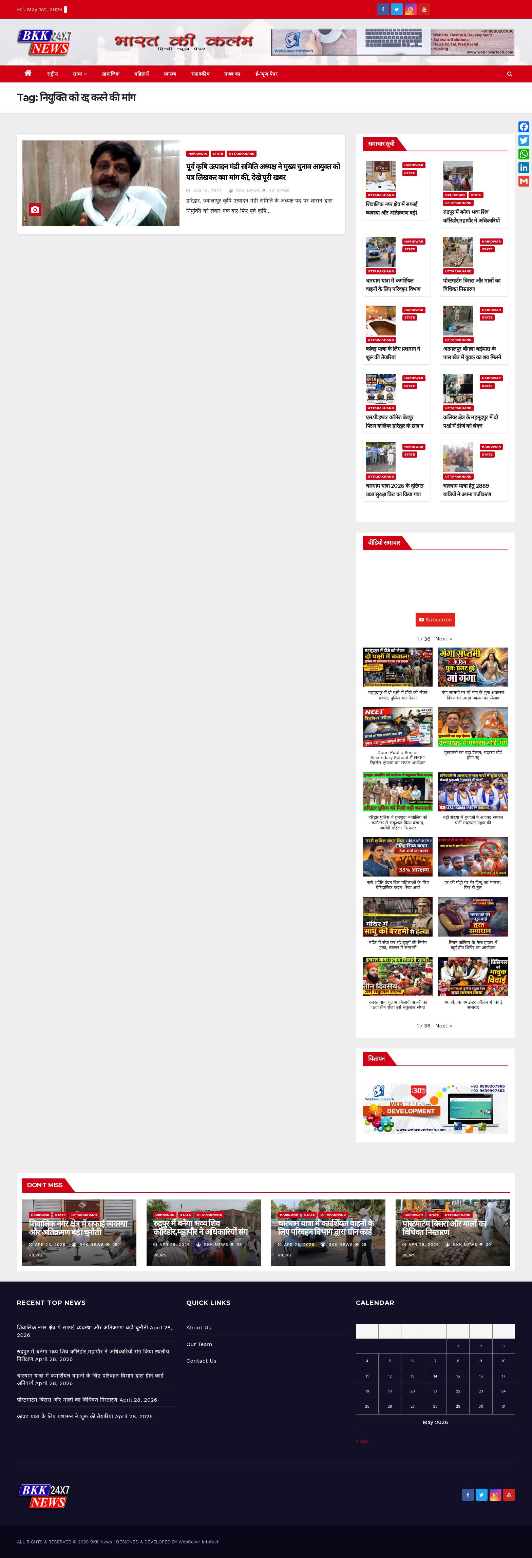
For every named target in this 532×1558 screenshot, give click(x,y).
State (218, 153)
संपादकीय (200, 74)
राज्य (80, 74)
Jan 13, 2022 (207, 190)
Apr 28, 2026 (50, 1244)
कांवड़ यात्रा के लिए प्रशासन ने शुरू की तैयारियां (65, 1416)
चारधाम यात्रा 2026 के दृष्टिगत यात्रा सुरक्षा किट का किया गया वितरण (394, 494)
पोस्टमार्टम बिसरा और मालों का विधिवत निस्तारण (444, 1228)
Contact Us (201, 1361)
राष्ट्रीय (52, 74)
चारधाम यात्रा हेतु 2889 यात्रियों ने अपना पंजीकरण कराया (467, 494)
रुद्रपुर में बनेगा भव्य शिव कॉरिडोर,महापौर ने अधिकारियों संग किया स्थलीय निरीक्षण (471, 220)
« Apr (362, 1441)
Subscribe (435, 619)
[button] (509, 74)
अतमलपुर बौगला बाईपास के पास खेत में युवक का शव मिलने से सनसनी (472, 357)
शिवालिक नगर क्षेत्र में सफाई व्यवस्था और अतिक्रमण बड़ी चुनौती (391, 213)
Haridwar (197, 153)
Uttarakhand (241, 153)
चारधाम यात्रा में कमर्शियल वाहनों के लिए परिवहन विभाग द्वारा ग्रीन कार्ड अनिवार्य (393, 289)
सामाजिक (110, 74)
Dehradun (455, 195)
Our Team (199, 1344)
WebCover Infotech (199, 1541)
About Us (198, 1327)
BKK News (244, 190)
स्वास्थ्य (170, 74)
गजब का (232, 74)
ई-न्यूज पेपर (266, 74)
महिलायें (141, 74)
